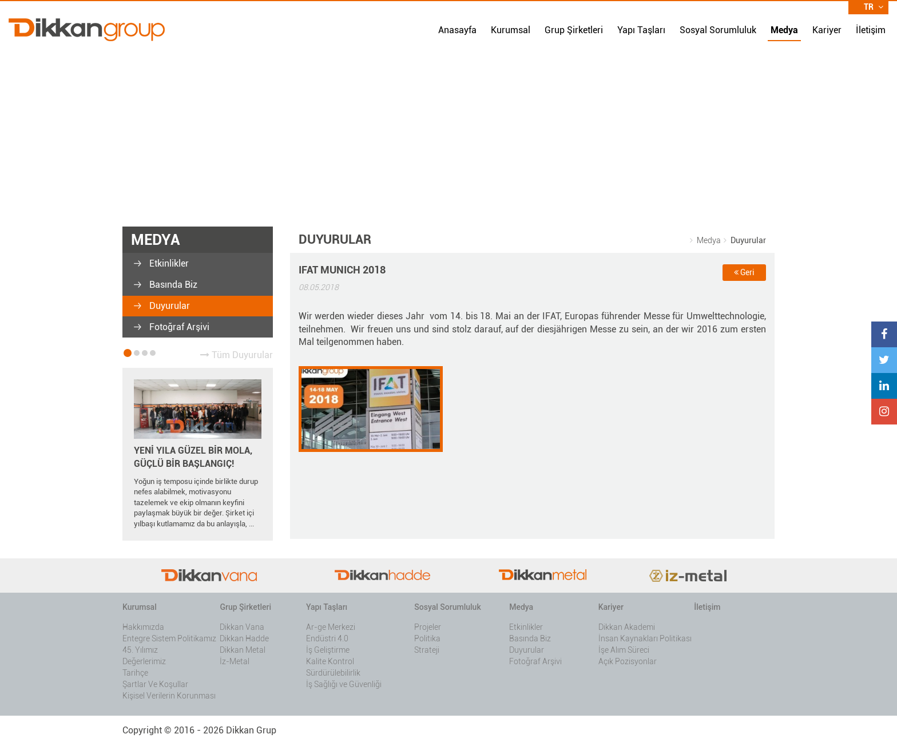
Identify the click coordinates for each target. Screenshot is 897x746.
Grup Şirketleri (574, 30)
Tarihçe (135, 672)
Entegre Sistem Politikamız (169, 638)
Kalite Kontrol (330, 661)
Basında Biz (172, 284)
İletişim (871, 30)
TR (873, 6)
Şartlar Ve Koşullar (155, 684)
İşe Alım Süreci (623, 649)
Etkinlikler (168, 263)
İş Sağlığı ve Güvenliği (344, 684)
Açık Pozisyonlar (627, 661)
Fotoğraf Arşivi (178, 327)
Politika (427, 638)
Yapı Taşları (641, 30)
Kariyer (827, 30)
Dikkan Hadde (244, 638)
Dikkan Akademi (626, 627)
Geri (744, 272)
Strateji (426, 649)
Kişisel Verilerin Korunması (169, 695)
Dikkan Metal (242, 649)
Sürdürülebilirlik (333, 672)
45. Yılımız (140, 649)
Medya (784, 30)
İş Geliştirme (328, 649)
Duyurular (168, 305)
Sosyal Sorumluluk (718, 30)
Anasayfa (457, 30)
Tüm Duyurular (236, 355)
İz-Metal (234, 661)
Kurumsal (510, 30)
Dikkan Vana (242, 627)
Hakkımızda (143, 627)
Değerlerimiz (144, 661)
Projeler (427, 627)
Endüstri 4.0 (327, 638)
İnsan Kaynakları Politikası (645, 638)
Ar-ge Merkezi (330, 627)
